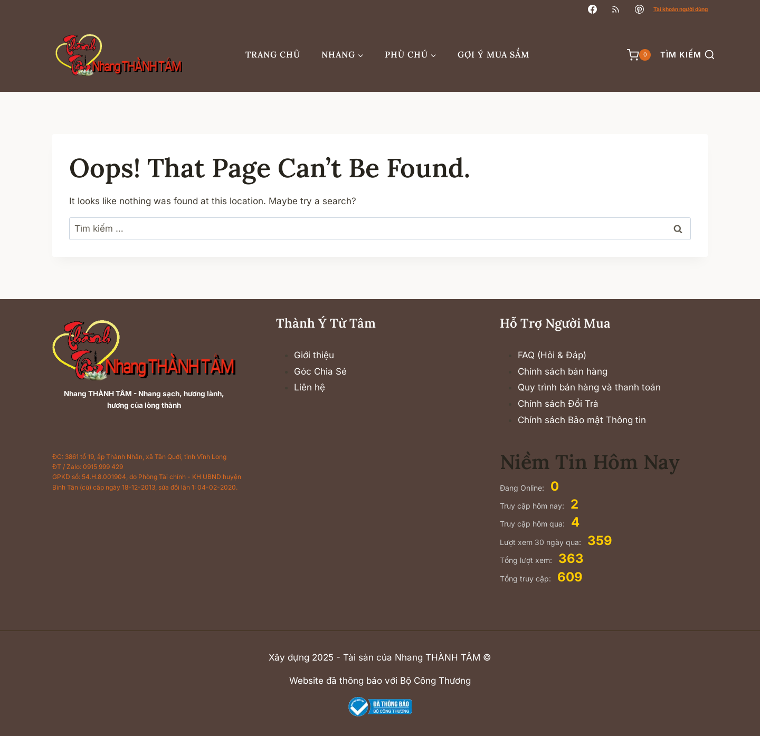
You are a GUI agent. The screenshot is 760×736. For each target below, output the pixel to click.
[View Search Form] (687, 55)
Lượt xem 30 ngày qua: (541, 542)
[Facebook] (593, 9)
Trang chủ (272, 54)
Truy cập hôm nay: (533, 506)
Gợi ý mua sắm (493, 54)
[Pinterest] (639, 9)
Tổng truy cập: (526, 578)
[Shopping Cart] (633, 55)
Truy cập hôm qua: (533, 524)
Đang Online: (523, 488)
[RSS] (616, 9)
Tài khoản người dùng (680, 9)
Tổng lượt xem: (527, 560)
